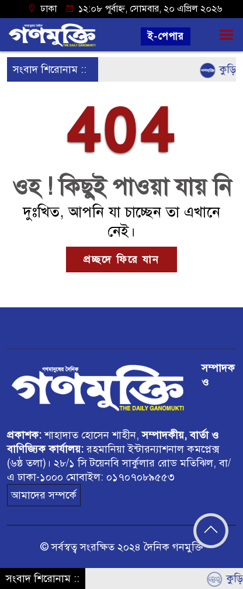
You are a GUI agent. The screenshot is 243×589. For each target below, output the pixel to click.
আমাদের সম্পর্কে (44, 495)
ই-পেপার (165, 36)
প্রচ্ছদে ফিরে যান (121, 259)
